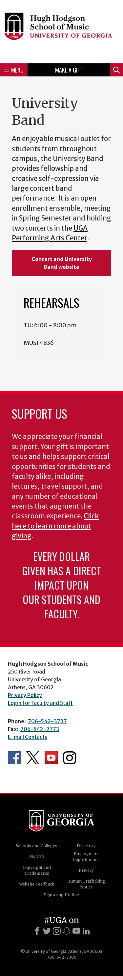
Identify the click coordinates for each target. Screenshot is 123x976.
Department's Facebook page (14, 757)
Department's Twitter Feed (32, 757)
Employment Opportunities (86, 856)
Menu (14, 70)
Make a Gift (69, 70)
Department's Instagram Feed (69, 757)
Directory (86, 845)
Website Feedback (36, 884)
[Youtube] (76, 931)
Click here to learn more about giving (55, 526)
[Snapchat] (67, 931)
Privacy (86, 870)
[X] (47, 931)
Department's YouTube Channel (51, 757)
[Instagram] (57, 931)
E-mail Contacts (27, 737)
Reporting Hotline (61, 894)
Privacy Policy (25, 695)
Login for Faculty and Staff (40, 703)
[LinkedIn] (86, 931)
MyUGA (36, 856)
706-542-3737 (47, 721)
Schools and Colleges (36, 845)
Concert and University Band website (61, 263)
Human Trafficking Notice (86, 884)
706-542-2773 (39, 729)
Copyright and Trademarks (37, 870)
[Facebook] (37, 931)
